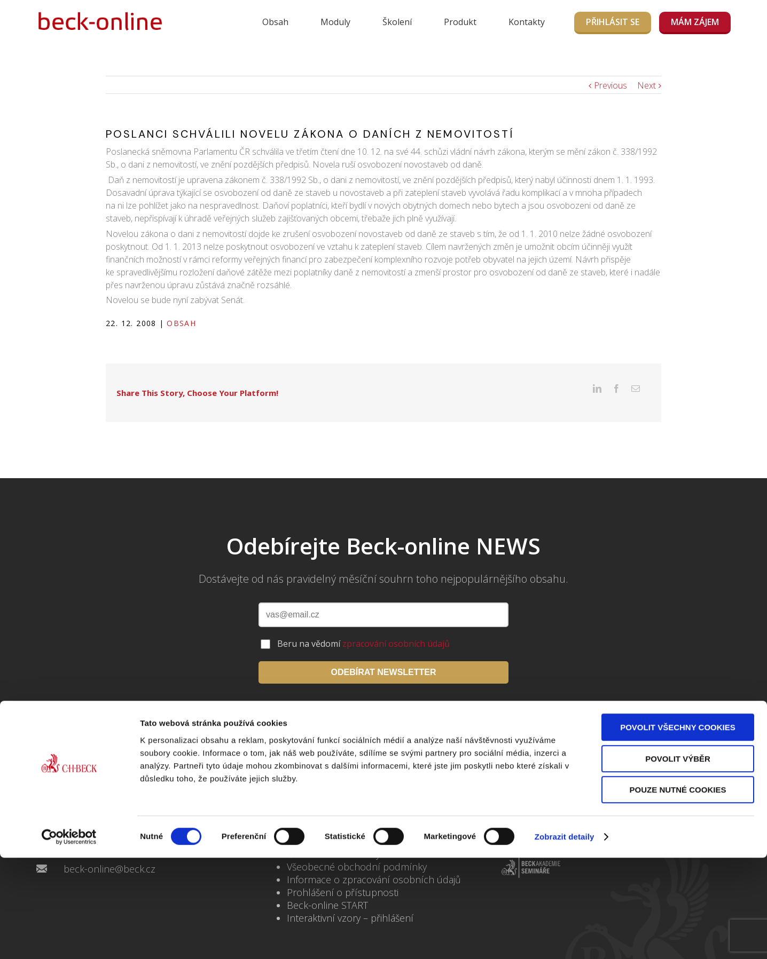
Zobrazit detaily (564, 937)
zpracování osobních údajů (396, 627)
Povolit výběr (677, 860)
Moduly (335, 22)
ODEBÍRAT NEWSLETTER (383, 655)
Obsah (275, 22)
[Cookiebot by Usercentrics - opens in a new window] (69, 938)
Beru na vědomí (363, 627)
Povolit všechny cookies (677, 828)
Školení (397, 22)
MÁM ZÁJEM (695, 22)
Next (646, 85)
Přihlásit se (612, 22)
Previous (610, 85)
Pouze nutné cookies (678, 890)
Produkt (460, 22)
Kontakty (526, 22)
